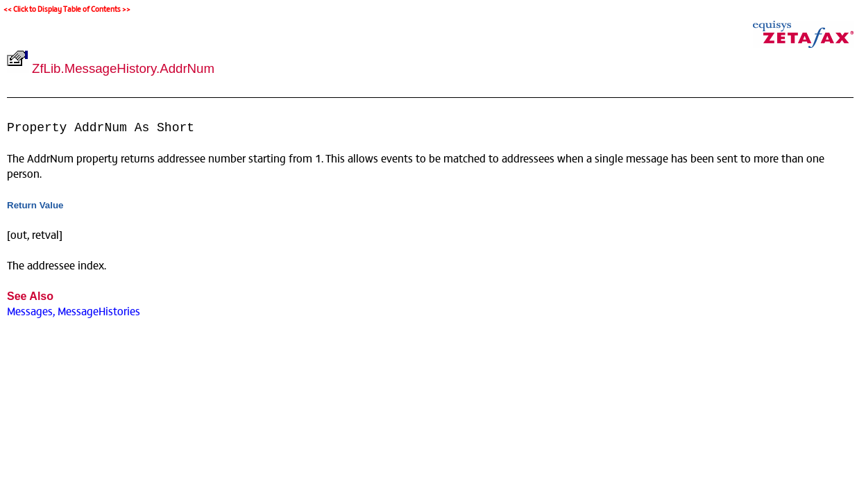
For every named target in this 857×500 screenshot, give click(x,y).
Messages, (31, 310)
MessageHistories (99, 310)
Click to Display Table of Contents (67, 8)
